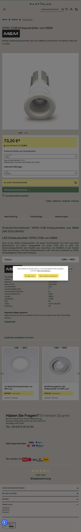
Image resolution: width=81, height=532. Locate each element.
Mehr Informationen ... (44, 271)
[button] (4, 522)
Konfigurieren (30, 276)
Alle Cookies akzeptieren (48, 276)
